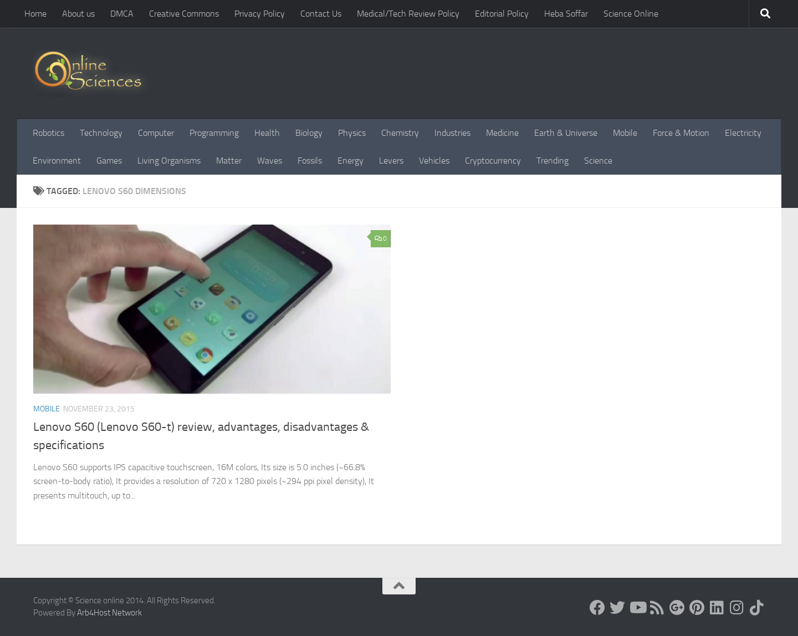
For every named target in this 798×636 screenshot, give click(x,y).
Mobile (625, 133)
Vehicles (434, 160)
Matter (229, 160)
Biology (309, 133)
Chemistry (400, 133)
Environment (57, 160)
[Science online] (597, 607)
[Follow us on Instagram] (737, 607)
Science (598, 160)
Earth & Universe (565, 133)
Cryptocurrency (493, 160)
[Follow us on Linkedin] (717, 607)
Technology (101, 133)
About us (78, 13)
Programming (214, 133)
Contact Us (320, 13)
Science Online (630, 13)
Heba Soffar (566, 13)
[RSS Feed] (657, 607)
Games (109, 160)
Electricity (743, 133)
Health (267, 133)
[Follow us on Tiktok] (757, 607)
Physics (352, 133)
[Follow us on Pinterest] (697, 607)
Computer (156, 133)
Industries (452, 133)
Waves (269, 160)
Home (35, 13)
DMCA (122, 13)
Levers (391, 160)
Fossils (310, 160)
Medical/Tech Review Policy (408, 13)
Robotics (48, 133)
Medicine (502, 133)
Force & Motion (681, 133)
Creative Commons (184, 13)
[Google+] (677, 607)
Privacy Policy (259, 13)
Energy (350, 160)
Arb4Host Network (109, 613)
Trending (552, 160)
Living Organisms (169, 160)
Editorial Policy (502, 13)
